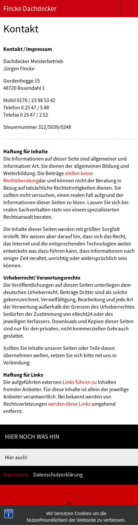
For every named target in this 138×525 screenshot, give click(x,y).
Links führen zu (80, 382)
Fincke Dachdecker (29, 8)
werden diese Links (69, 403)
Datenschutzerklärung (58, 474)
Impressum (15, 474)
